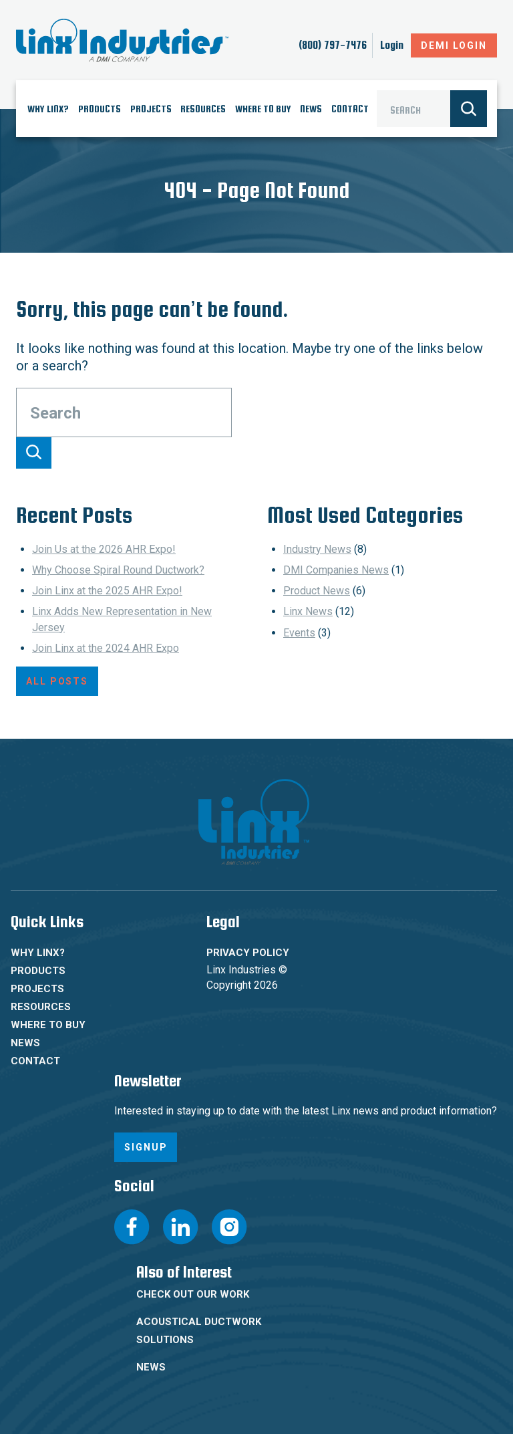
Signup (145, 1147)
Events (299, 632)
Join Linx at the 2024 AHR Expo (105, 648)
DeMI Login (454, 45)
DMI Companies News (336, 570)
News (311, 108)
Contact (350, 108)
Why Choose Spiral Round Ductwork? (118, 570)
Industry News (317, 549)
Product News (316, 590)
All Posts (57, 681)
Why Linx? (48, 108)
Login (391, 45)
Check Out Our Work (192, 1294)
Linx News (308, 611)
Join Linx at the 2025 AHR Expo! (107, 590)
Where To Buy (263, 108)
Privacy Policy (247, 953)
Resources (203, 108)
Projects (151, 108)
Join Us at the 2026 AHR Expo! (104, 549)
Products (99, 108)
